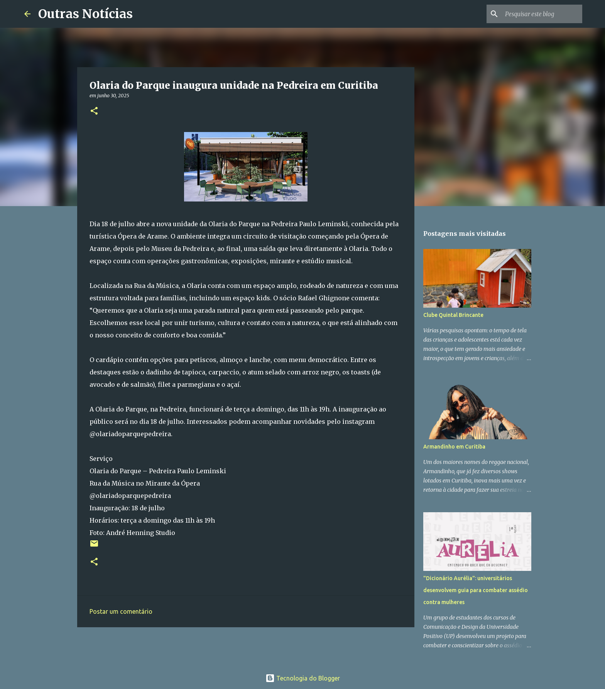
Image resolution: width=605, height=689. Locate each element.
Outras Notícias (85, 14)
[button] (94, 111)
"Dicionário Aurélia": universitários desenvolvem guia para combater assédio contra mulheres (475, 590)
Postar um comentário (121, 611)
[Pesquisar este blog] (541, 14)
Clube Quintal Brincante (453, 315)
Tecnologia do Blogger (302, 678)
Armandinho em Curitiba (454, 447)
